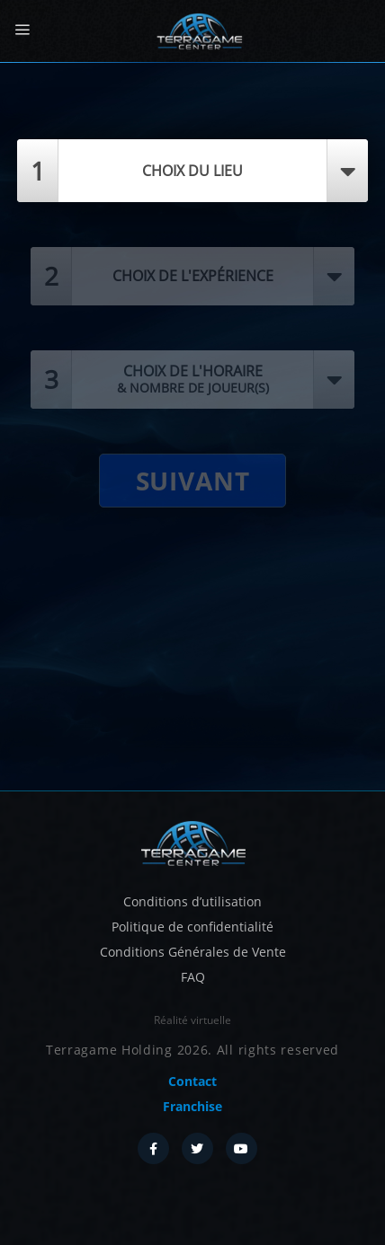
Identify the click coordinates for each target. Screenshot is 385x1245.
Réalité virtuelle (192, 1020)
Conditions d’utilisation (192, 901)
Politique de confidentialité (192, 926)
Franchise (192, 1106)
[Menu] (22, 30)
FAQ (193, 976)
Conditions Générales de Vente (193, 951)
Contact (192, 1081)
